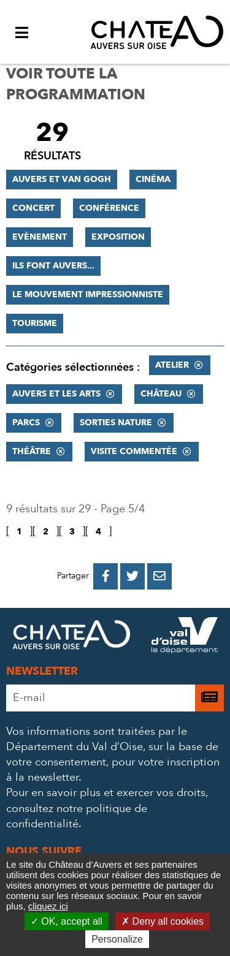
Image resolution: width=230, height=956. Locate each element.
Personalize (117, 939)
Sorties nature (116, 422)
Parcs (26, 422)
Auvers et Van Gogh (61, 179)
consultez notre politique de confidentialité (76, 816)
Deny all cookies (162, 921)
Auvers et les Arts (56, 394)
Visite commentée (134, 451)
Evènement (39, 237)
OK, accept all (66, 921)
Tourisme (34, 323)
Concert (33, 208)
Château (161, 394)
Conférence (109, 208)
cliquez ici (48, 906)
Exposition (118, 237)
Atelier (172, 365)
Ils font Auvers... (53, 265)
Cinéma (153, 179)
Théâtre (31, 451)
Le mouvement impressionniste (87, 294)
